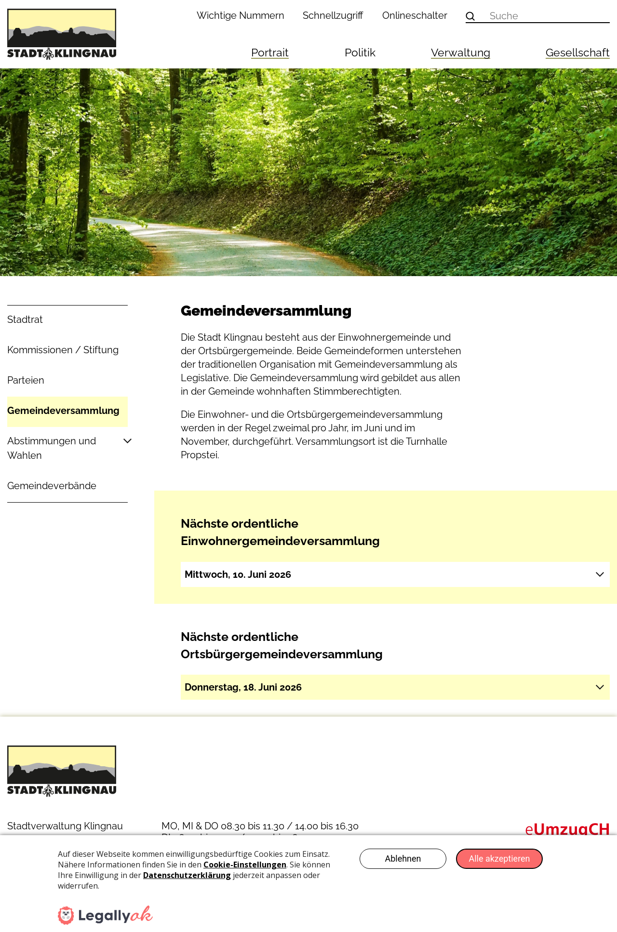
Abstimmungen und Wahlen (51, 448)
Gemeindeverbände (51, 486)
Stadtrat (25, 319)
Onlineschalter (414, 15)
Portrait (270, 52)
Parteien (25, 380)
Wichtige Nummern (240, 15)
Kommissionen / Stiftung (63, 350)
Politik (360, 52)
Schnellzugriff (333, 15)
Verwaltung (460, 52)
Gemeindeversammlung (63, 410)
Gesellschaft (578, 52)
